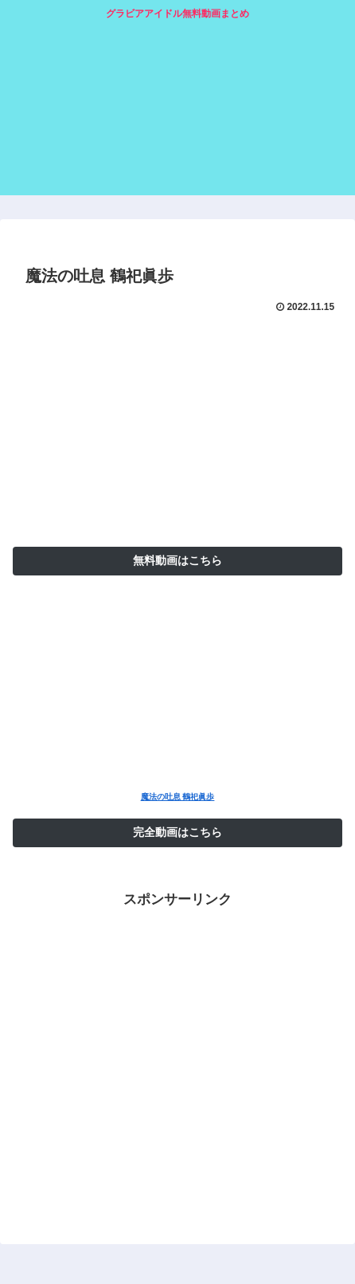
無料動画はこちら (177, 560)
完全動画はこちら (177, 832)
